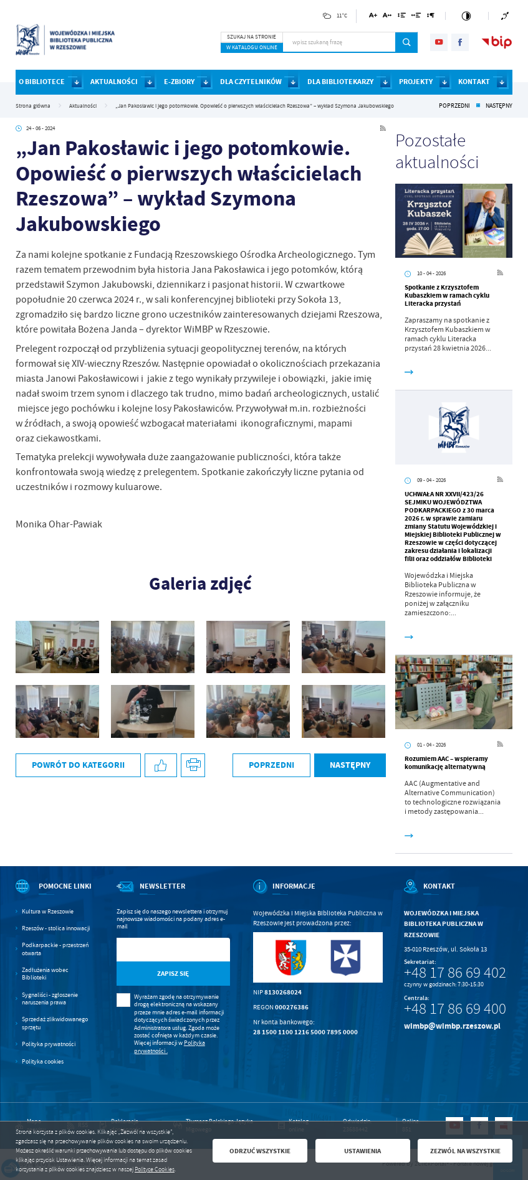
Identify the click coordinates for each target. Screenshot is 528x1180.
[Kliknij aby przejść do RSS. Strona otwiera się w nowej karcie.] (383, 129)
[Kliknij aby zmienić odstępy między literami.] (387, 17)
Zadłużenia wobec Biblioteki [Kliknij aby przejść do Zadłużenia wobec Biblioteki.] (45, 973)
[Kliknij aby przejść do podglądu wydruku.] (193, 765)
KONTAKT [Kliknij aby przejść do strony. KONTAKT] (474, 82)
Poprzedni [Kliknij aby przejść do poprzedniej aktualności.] (454, 106)
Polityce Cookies (155, 1169)
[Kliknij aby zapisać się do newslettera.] (173, 973)
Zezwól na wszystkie (465, 1151)
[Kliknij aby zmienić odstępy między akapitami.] (430, 17)
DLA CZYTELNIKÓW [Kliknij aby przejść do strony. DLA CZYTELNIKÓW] (251, 82)
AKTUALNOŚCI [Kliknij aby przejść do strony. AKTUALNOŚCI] (114, 82)
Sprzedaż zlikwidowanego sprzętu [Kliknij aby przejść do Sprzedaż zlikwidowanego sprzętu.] (55, 1023)
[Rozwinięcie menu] (55, 894)
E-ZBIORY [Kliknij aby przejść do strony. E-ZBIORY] (179, 82)
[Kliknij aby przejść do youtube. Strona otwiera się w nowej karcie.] (439, 42)
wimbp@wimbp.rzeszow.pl (452, 1026)
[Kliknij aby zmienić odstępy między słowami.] (416, 17)
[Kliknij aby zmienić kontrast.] (466, 16)
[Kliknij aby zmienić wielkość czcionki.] (373, 17)
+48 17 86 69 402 (455, 973)
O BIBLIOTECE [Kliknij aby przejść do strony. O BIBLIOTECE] (42, 82)
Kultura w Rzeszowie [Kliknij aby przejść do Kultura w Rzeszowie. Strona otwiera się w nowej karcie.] (48, 911)
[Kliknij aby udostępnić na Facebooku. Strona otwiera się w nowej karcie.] (161, 765)
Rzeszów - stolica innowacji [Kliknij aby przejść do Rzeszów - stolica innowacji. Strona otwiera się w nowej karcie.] (56, 928)
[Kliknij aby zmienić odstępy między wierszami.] (401, 17)
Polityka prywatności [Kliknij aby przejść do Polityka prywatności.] (48, 1044)
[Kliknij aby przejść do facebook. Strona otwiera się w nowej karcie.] (460, 42)
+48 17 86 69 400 (455, 1009)
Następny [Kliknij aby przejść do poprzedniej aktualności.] (499, 106)
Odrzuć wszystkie (259, 1151)
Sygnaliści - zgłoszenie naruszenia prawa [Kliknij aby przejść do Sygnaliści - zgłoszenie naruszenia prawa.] (50, 998)
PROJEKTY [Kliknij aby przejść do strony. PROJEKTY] (416, 82)
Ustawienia (362, 1151)
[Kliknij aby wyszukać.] (407, 42)
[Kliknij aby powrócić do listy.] (478, 106)
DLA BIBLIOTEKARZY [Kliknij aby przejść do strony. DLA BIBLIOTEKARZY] (340, 82)
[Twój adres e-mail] (157, 950)
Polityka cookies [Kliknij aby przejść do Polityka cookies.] (43, 1061)
